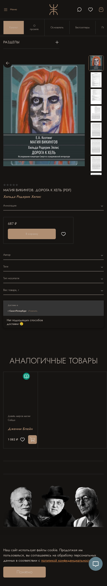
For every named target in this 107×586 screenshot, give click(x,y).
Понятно (24, 572)
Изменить (32, 310)
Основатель (57, 27)
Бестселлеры (82, 27)
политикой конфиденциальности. (66, 560)
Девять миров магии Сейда (19, 418)
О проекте (34, 27)
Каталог (13, 27)
